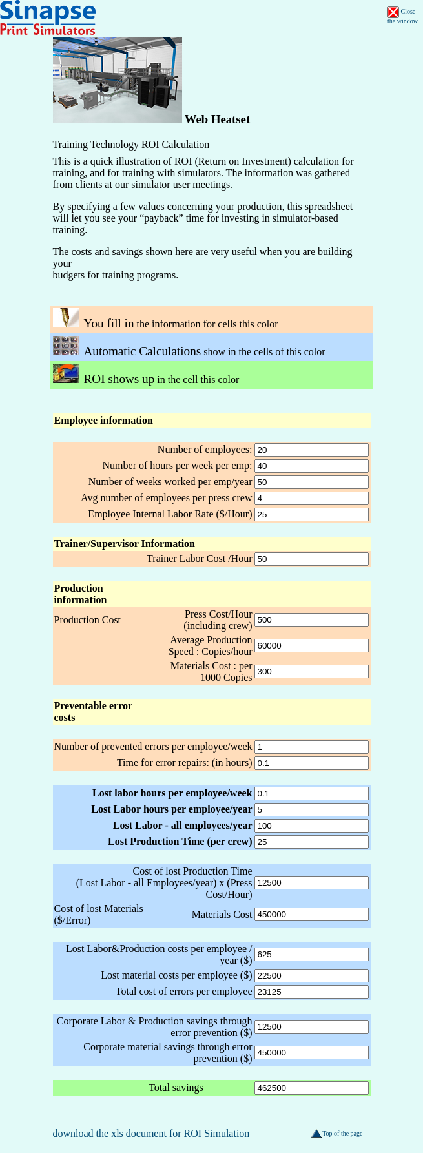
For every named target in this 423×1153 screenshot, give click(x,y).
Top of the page (336, 1133)
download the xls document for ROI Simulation (151, 1133)
